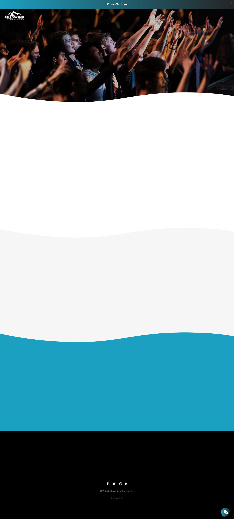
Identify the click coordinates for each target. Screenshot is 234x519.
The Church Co (117, 498)
